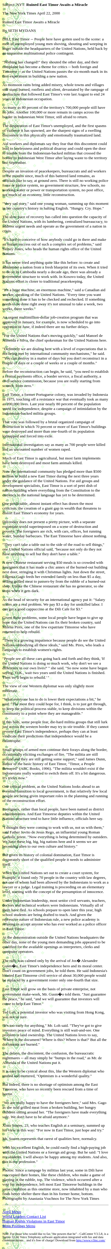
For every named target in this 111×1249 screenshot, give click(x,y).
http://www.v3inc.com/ (90, 1240)
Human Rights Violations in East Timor (33, 1221)
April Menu (11, 1212)
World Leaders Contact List (24, 1216)
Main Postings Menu (18, 1226)
